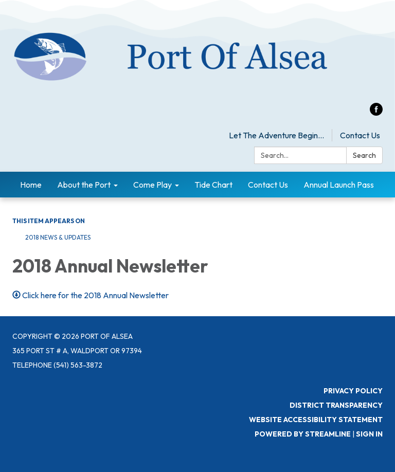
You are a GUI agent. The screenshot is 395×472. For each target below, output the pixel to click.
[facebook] (376, 112)
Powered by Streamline (303, 434)
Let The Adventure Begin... (276, 135)
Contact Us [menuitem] (268, 184)
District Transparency (336, 405)
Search (364, 155)
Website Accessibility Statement (316, 419)
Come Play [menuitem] (152, 184)
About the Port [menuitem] (84, 184)
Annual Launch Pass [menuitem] (338, 184)
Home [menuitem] (31, 184)
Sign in (369, 434)
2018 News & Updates (58, 237)
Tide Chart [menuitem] (213, 184)
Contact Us (360, 135)
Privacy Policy (353, 390)
